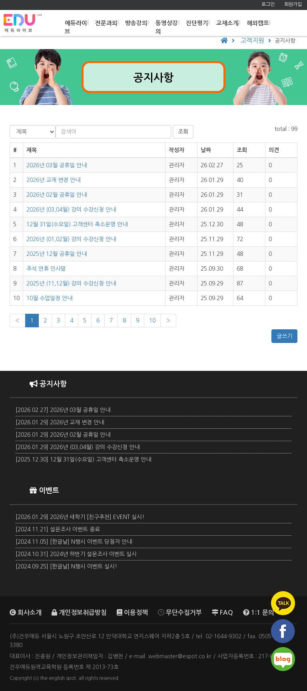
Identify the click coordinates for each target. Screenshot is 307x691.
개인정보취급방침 (79, 612)
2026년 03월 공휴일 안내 (56, 165)
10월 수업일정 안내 (49, 298)
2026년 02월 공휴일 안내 (56, 195)
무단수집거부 (180, 612)
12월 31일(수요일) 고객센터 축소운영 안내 (77, 224)
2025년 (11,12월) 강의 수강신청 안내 (71, 283)
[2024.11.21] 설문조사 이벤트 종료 (58, 529)
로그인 (268, 4)
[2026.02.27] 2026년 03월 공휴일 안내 (63, 410)
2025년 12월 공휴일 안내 (56, 254)
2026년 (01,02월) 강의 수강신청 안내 (71, 239)
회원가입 (293, 4)
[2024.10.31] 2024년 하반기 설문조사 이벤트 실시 (76, 554)
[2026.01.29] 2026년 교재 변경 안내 (60, 422)
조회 (183, 132)
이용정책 (132, 612)
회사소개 (26, 612)
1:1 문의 (258, 612)
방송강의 (139, 21)
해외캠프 (258, 21)
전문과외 (109, 21)
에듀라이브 (79, 25)
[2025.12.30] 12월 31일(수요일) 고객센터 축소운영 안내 (83, 459)
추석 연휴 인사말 (46, 268)
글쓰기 (284, 336)
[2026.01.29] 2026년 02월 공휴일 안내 (63, 435)
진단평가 (198, 21)
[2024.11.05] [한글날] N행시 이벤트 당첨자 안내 (74, 541)
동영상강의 (168, 25)
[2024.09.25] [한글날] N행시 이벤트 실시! (66, 566)
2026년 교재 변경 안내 (53, 180)
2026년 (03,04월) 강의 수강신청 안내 (71, 209)
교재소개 (228, 21)
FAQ (222, 612)
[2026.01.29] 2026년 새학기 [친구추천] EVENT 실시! (80, 517)
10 (152, 320)
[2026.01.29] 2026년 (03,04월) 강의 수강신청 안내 (78, 447)
